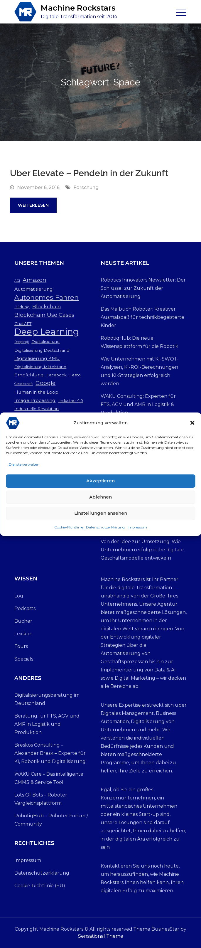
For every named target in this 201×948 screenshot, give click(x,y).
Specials (23, 659)
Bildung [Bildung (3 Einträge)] (22, 306)
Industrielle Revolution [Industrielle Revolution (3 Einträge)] (36, 408)
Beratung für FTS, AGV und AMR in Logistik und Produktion (47, 724)
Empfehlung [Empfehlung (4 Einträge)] (29, 375)
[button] (192, 425)
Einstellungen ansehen (100, 515)
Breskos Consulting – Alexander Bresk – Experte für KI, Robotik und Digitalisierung (50, 753)
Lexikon (23, 634)
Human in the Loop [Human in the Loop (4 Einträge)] (36, 392)
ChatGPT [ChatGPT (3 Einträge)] (22, 323)
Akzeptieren (100, 483)
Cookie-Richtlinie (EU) (39, 885)
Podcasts (25, 608)
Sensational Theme (100, 936)
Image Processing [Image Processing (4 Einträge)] (34, 400)
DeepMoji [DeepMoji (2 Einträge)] (21, 342)
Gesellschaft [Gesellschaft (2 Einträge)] (23, 384)
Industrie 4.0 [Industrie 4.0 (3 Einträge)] (70, 400)
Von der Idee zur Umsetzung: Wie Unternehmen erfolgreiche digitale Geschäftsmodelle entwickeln (142, 550)
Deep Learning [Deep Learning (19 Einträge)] (46, 332)
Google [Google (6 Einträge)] (45, 383)
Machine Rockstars (78, 8)
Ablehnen (100, 499)
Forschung (86, 187)
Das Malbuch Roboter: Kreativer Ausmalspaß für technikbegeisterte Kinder (142, 317)
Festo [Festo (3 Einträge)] (75, 375)
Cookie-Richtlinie (68, 529)
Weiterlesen (33, 205)
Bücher (23, 621)
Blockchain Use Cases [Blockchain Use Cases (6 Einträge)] (44, 314)
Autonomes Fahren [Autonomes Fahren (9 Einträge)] (46, 297)
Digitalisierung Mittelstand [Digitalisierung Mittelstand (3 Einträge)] (40, 366)
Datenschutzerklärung (105, 529)
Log (18, 596)
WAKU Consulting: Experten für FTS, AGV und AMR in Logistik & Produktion (138, 404)
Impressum (137, 529)
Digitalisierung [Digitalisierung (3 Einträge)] (45, 341)
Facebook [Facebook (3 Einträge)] (56, 375)
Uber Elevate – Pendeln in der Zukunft (89, 173)
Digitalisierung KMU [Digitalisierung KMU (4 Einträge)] (37, 358)
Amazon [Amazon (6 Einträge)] (34, 280)
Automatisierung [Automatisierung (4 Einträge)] (33, 289)
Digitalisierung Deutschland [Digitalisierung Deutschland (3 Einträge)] (41, 350)
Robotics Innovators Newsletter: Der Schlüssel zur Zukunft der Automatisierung (143, 288)
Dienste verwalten (24, 466)
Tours (21, 646)
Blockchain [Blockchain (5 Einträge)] (46, 306)
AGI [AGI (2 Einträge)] (17, 281)
